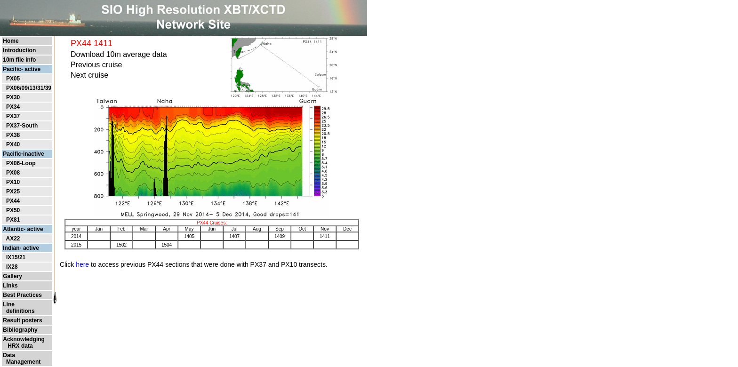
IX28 (12, 266)
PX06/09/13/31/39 (28, 88)
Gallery (12, 276)
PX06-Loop (21, 163)
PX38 (13, 135)
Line (9, 304)
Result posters (22, 320)
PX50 (13, 210)
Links (10, 285)
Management (21, 362)
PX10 (13, 182)
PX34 (13, 107)
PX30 (13, 97)
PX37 (13, 116)
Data (9, 355)
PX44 (13, 201)
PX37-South (22, 125)
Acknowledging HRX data (24, 342)
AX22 (13, 238)
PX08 (13, 172)
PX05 (13, 78)
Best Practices (22, 295)
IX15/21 (15, 257)
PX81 (13, 219)
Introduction (19, 50)
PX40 (13, 144)
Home (10, 41)
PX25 (13, 191)
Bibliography (20, 330)
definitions (18, 311)
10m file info (19, 59)
